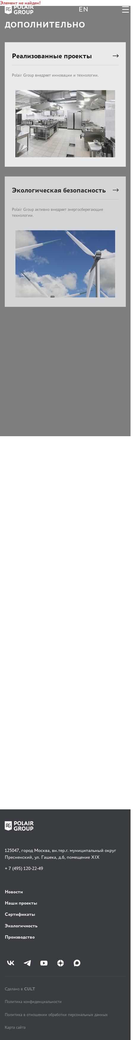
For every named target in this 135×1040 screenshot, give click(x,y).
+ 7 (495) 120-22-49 (24, 868)
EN (83, 9)
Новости (14, 892)
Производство (20, 937)
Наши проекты (21, 903)
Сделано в (20, 988)
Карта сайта (15, 1027)
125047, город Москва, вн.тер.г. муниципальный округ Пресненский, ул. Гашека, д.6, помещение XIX (60, 853)
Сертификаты (20, 914)
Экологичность (21, 926)
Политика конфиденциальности (33, 1001)
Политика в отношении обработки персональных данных (56, 1014)
